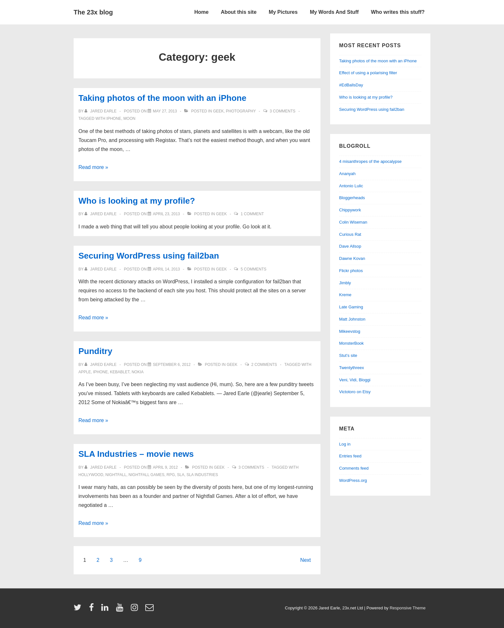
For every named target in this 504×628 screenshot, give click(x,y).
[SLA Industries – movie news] (165, 467)
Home (201, 12)
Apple (84, 372)
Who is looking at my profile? (136, 201)
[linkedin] (106, 609)
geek (218, 111)
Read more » (93, 167)
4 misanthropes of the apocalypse (370, 161)
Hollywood (90, 475)
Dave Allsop (350, 246)
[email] (150, 609)
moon (129, 118)
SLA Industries (202, 475)
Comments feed (354, 468)
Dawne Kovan (352, 258)
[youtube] (121, 609)
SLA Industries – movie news (136, 454)
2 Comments (264, 364)
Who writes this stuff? (398, 12)
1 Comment (252, 214)
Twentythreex (351, 367)
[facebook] (93, 609)
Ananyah (347, 173)
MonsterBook (351, 343)
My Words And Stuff (334, 12)
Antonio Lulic (351, 185)
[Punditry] (171, 364)
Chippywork (350, 210)
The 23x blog (93, 12)
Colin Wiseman (353, 222)
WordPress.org (353, 480)
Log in (344, 444)
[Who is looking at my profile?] (166, 214)
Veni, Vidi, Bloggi (354, 379)
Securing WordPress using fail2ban (148, 256)
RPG (170, 475)
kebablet (120, 372)
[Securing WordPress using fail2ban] (166, 269)
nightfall (115, 475)
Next (305, 560)
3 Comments (282, 111)
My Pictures (283, 12)
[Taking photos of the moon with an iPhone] (165, 111)
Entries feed (350, 456)
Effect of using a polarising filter (368, 72)
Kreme (345, 294)
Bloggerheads (352, 197)
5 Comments (253, 269)
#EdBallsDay (351, 85)
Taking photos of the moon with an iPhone (162, 98)
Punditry (95, 351)
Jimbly (345, 282)
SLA (180, 475)
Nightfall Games (147, 475)
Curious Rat (350, 234)
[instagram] (136, 609)
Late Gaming (351, 307)
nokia (137, 372)
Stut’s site (348, 355)
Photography (241, 111)
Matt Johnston (352, 319)
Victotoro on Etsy (355, 391)
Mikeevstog (349, 331)
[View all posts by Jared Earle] (101, 111)
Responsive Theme (408, 608)
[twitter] (79, 609)
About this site (238, 12)
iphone (113, 118)
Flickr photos (351, 270)
